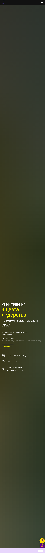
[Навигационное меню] (42, 2)
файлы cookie (16, 551)
